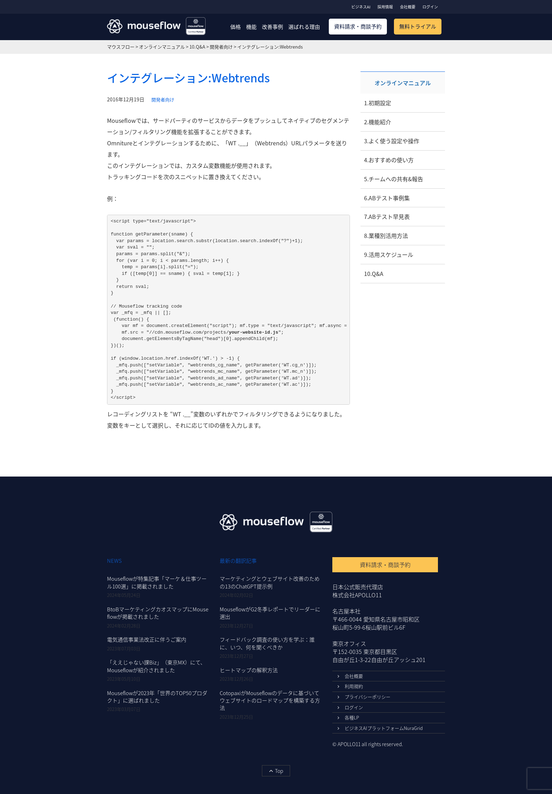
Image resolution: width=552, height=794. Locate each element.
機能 (251, 27)
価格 (235, 27)
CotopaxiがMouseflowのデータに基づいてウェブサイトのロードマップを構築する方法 (270, 700)
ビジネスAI (360, 7)
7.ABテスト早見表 (387, 216)
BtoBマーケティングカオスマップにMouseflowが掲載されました (157, 612)
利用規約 (350, 686)
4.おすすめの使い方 (389, 160)
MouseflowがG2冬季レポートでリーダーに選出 (270, 612)
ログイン (430, 7)
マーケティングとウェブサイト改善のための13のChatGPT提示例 (270, 582)
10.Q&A (373, 273)
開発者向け (162, 99)
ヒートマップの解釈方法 (249, 670)
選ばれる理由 (304, 27)
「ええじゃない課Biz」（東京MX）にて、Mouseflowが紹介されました (156, 666)
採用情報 (385, 7)
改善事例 (272, 27)
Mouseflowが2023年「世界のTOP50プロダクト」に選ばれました (157, 696)
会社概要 (407, 7)
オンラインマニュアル (403, 82)
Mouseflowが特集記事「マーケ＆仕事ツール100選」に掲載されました (157, 582)
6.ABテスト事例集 (387, 198)
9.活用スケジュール (388, 254)
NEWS (114, 561)
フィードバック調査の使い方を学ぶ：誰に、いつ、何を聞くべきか (267, 643)
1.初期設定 (377, 103)
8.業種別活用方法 (386, 235)
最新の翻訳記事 (238, 561)
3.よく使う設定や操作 (391, 141)
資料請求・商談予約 (358, 26)
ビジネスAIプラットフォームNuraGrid (380, 728)
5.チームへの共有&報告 (393, 179)
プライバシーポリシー (364, 696)
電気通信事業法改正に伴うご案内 (146, 639)
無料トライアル (417, 26)
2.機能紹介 (377, 122)
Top (276, 770)
